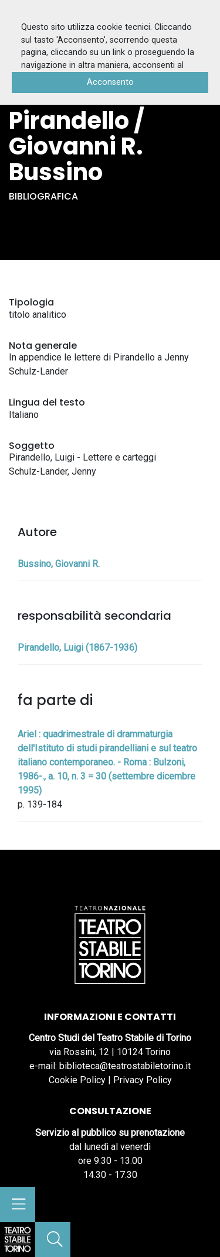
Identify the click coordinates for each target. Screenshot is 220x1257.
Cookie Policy (77, 1080)
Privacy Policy (142, 1080)
